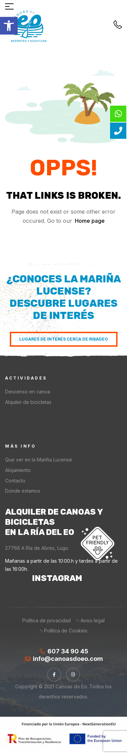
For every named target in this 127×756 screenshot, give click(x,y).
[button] (9, 26)
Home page (90, 220)
